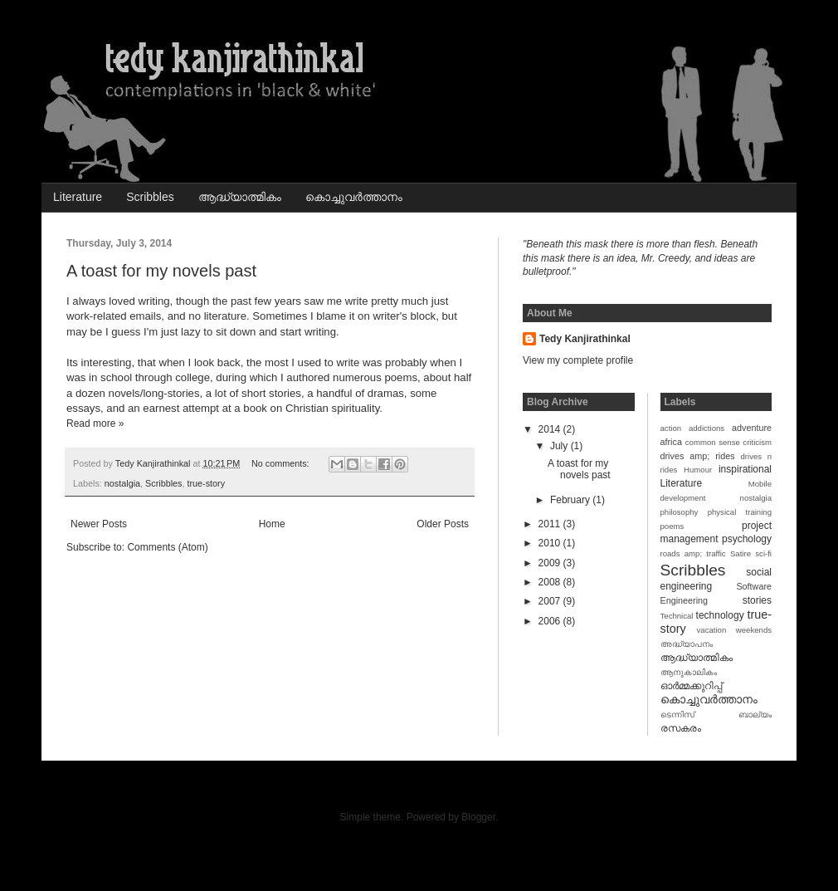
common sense (712, 442)
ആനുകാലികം (688, 672)
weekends (754, 629)
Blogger (478, 817)
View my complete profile (578, 360)
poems (672, 526)
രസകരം (680, 728)
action (671, 428)
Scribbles (150, 196)
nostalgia (122, 483)
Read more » (95, 423)
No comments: (281, 463)
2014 (550, 429)
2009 (550, 563)
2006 (550, 621)
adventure (752, 428)
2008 (550, 582)
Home (272, 524)
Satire (740, 553)
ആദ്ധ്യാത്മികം (239, 196)
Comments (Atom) (167, 547)
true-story (206, 483)
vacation (712, 629)
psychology (747, 539)
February (571, 500)
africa (671, 442)
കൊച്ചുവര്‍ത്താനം (353, 196)
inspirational (745, 469)
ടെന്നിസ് (677, 714)
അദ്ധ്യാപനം (686, 644)
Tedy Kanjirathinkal (585, 339)
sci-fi (763, 553)
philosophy (679, 511)
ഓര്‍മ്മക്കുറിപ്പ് (691, 686)
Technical (677, 615)
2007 (550, 601)
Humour (698, 469)
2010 (550, 543)
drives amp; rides (697, 456)
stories (757, 600)
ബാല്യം (755, 714)
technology (720, 615)
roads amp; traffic (693, 553)
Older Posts (443, 524)
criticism (757, 442)
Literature (77, 196)
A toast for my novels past (161, 271)
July (560, 446)
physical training (740, 511)
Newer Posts (99, 524)
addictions (706, 428)
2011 (550, 524)
